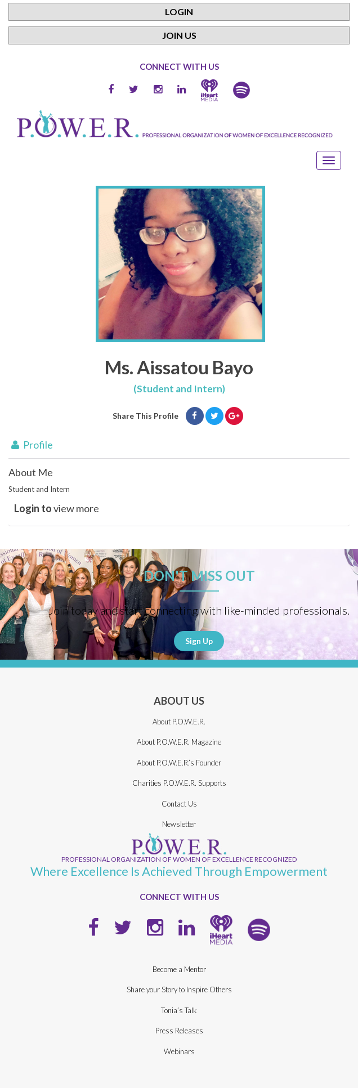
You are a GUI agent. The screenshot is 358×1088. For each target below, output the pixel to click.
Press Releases (179, 1030)
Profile (30, 444)
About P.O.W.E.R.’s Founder (179, 762)
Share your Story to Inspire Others (179, 989)
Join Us (179, 35)
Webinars (179, 1051)
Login (179, 11)
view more (56, 508)
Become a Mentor (179, 969)
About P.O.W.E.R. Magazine (179, 741)
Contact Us (179, 803)
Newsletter (179, 824)
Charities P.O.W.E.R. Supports (179, 782)
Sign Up (199, 641)
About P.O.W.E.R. (179, 721)
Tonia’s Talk (179, 1010)
